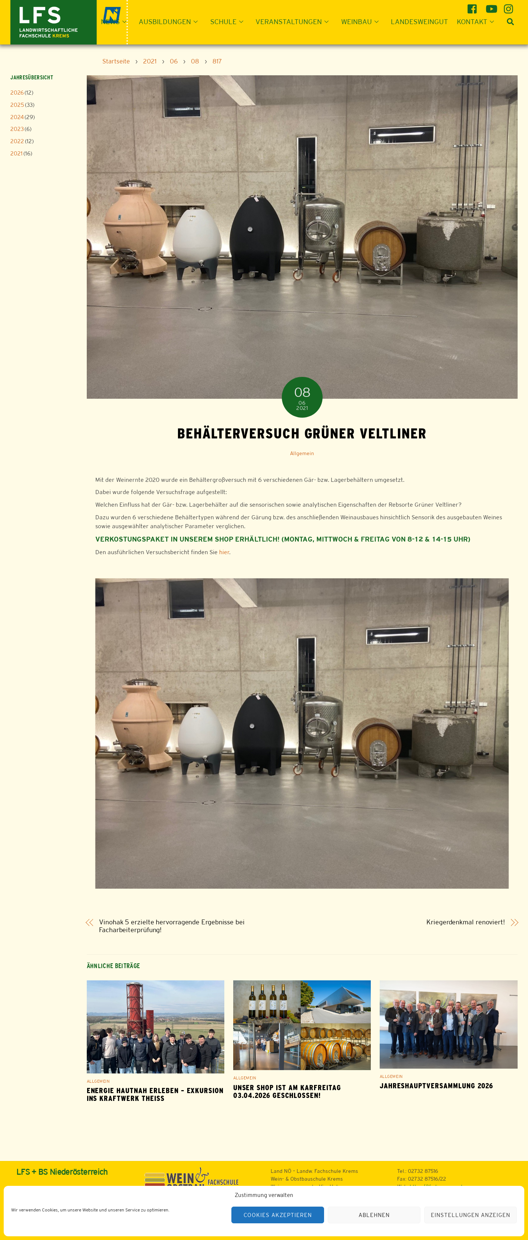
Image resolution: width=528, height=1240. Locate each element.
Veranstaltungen (294, 21)
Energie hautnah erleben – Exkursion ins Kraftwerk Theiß (155, 1094)
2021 (16, 153)
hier (224, 552)
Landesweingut (419, 21)
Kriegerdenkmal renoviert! (465, 922)
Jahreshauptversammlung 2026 (436, 1086)
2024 (17, 117)
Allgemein (302, 453)
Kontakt (477, 21)
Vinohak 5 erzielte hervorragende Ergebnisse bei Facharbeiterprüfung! (172, 926)
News (116, 21)
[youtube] (491, 6)
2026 (17, 92)
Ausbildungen (170, 21)
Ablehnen (374, 1215)
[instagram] (510, 6)
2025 (17, 105)
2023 (17, 129)
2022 (17, 141)
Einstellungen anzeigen (470, 1215)
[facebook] (473, 6)
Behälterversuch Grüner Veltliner (302, 433)
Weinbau (362, 21)
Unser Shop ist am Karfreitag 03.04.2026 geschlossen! (287, 1091)
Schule (229, 21)
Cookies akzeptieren (278, 1215)
